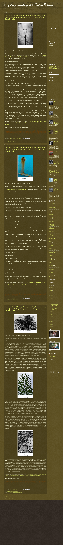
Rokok (50, 256)
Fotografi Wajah (51, 235)
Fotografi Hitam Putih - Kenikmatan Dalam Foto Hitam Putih (56, 143)
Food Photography (51, 214)
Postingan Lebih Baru (8, 496)
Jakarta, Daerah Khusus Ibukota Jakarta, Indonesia (14, 300)
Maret (52, 314)
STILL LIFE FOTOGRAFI (56, 111)
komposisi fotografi (52, 249)
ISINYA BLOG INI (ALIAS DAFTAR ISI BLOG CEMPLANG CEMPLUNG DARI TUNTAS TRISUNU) (54, 172)
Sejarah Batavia (51, 259)
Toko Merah (43, 459)
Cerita (50, 211)
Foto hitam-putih (51, 217)
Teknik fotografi (51, 269)
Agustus (52, 296)
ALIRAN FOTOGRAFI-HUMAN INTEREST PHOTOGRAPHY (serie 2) (56, 190)
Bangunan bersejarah (52, 207)
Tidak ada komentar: (18, 138)
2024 (51, 290)
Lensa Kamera (51, 251)
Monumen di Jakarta (52, 252)
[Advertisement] (54, 35)
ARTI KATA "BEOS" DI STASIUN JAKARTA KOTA (56, 102)
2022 (51, 293)
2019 (51, 321)
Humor (50, 239)
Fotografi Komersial (52, 227)
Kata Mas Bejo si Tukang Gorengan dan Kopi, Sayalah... (54, 302)
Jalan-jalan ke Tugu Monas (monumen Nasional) (56, 180)
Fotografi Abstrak (15, 299)
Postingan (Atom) (10, 498)
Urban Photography (52, 273)
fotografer (8, 299)
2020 (51, 319)
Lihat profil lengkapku (52, 356)
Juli (51, 298)
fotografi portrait (51, 234)
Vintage (50, 276)
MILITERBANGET (52, 375)
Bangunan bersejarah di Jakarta (53, 208)
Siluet (50, 262)
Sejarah (50, 258)
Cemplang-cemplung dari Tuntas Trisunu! (28, 5)
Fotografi (11, 299)
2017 (51, 324)
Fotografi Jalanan (51, 224)
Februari (52, 316)
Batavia (50, 210)
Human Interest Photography (53, 238)
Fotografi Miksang (51, 231)
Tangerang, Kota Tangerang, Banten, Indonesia (14, 141)
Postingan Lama (43, 496)
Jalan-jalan (50, 242)
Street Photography (52, 266)
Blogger (34, 542)
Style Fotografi (51, 268)
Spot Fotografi (51, 265)
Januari (52, 317)
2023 (51, 292)
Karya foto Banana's (52, 245)
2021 (51, 295)
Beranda (26, 496)
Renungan (50, 255)
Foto (49, 215)
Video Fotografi (51, 275)
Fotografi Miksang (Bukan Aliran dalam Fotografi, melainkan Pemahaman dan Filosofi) (56, 132)
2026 (51, 287)
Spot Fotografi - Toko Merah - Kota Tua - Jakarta (56, 152)
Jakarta (50, 241)
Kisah (50, 248)
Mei (51, 311)
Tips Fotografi (51, 272)
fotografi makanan (51, 228)
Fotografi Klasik (51, 225)
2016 (51, 326)
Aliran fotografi (51, 203)
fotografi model (51, 232)
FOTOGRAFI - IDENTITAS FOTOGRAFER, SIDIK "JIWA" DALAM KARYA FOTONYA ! (56, 162)
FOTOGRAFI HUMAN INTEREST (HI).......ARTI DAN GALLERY (56, 122)
